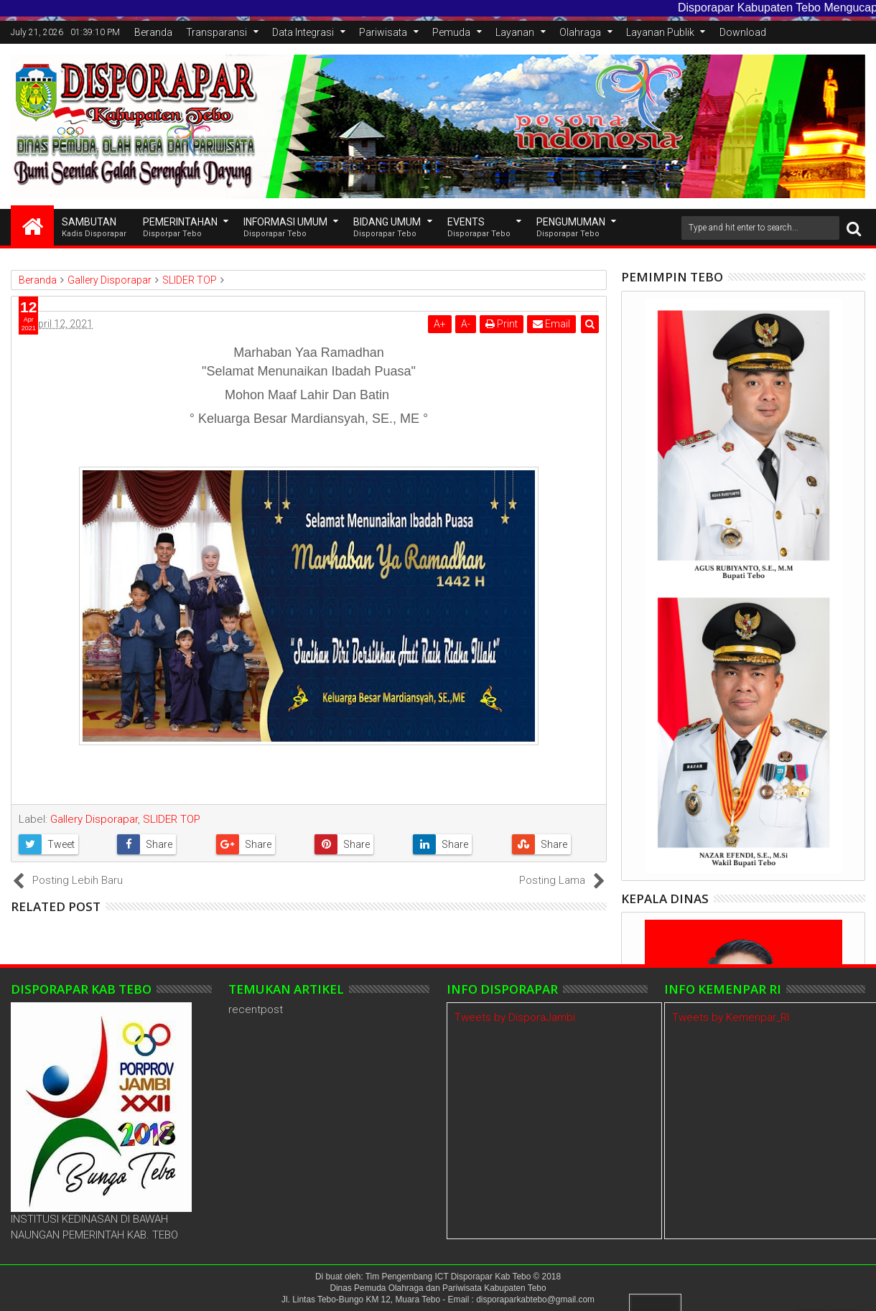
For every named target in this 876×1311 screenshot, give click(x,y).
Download (742, 32)
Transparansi (216, 32)
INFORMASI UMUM (285, 228)
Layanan (514, 32)
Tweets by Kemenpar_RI (730, 1017)
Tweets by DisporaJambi (515, 1017)
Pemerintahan (180, 228)
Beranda (153, 32)
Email (551, 324)
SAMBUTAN (94, 228)
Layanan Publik (660, 32)
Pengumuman (570, 228)
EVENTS (479, 228)
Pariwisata (383, 32)
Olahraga (580, 32)
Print (501, 324)
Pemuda (451, 32)
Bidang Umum (387, 228)
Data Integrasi (303, 32)
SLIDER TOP (171, 819)
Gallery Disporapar (94, 819)
